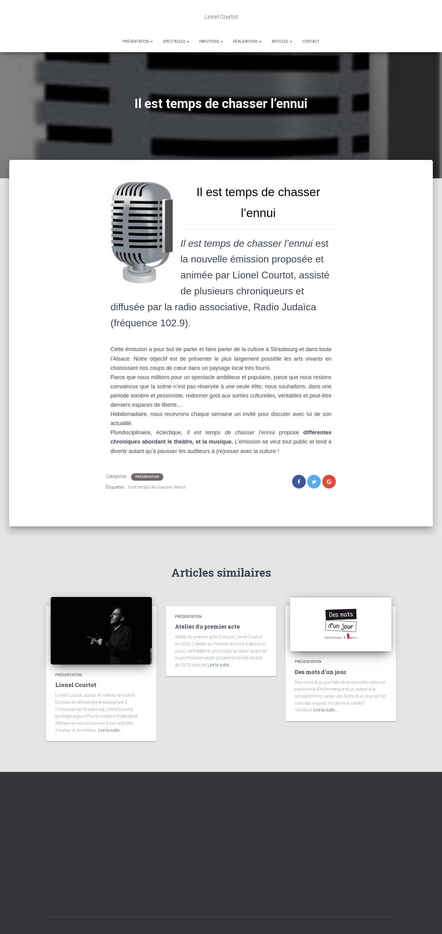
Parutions (211, 23)
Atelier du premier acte (207, 608)
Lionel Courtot (75, 666)
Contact (310, 23)
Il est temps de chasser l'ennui (156, 468)
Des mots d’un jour (320, 653)
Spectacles (176, 23)
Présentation (138, 23)
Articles (282, 23)
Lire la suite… (110, 711)
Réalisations (247, 23)
